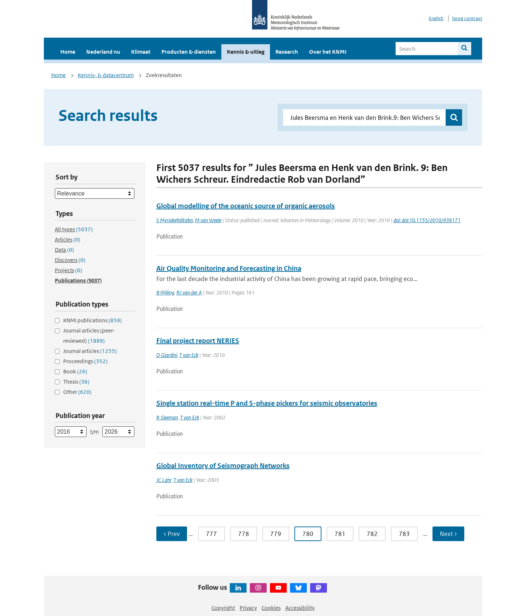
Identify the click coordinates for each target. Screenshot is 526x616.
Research (286, 51)
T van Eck (188, 354)
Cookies (271, 607)
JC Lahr (163, 479)
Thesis (76, 381)
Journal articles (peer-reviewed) (89, 335)
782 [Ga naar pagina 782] (372, 534)
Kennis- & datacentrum (106, 75)
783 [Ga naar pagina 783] (404, 534)
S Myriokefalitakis (174, 220)
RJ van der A (189, 292)
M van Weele (208, 220)
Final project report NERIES (197, 340)
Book (75, 371)
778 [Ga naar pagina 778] (243, 534)
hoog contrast (467, 18)
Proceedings (85, 361)
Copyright (223, 607)
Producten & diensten (188, 51)
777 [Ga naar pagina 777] (211, 534)
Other (77, 391)
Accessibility (300, 607)
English (436, 18)
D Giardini (166, 354)
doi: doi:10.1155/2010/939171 (427, 220)
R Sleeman (167, 417)
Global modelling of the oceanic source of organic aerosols (245, 206)
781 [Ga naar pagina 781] (340, 534)
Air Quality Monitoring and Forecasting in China (228, 268)
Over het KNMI (328, 51)
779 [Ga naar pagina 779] (275, 534)
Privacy (248, 607)
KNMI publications (92, 320)
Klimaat (140, 51)
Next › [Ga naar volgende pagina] (448, 534)
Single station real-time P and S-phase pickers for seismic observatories (266, 403)
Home (67, 51)
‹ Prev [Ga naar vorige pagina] (172, 534)
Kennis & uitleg (245, 51)
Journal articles (90, 350)
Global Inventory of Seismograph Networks (223, 465)
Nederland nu (103, 51)
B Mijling (165, 292)
